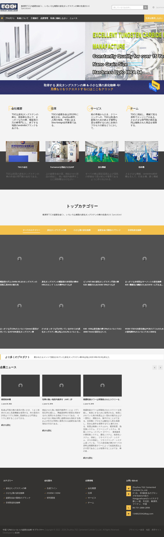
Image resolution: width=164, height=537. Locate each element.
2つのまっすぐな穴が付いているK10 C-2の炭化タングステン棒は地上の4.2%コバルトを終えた (61, 330)
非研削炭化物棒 (11, 502)
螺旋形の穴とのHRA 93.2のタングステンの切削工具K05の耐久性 (18, 283)
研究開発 (49, 497)
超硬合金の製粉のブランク (16, 497)
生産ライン (50, 488)
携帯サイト (156, 529)
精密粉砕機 (6, 399)
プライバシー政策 (136, 529)
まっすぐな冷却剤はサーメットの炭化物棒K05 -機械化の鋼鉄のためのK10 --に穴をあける (144, 283)
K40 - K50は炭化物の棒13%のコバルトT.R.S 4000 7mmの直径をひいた (102, 330)
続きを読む (6, 425)
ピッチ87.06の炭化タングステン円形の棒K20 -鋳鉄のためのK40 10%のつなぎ (101, 283)
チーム (89, 502)
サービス (90, 497)
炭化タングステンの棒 (14, 488)
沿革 (88, 493)
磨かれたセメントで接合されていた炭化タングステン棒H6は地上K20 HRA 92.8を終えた (72, 357)
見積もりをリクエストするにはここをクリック (82, 88)
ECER (17, 532)
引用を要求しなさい (154, 18)
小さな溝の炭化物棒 (13, 493)
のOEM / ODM (52, 493)
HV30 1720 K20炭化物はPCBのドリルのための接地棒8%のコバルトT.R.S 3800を (144, 330)
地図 (148, 529)
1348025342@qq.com (141, 513)
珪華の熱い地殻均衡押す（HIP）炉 (57, 399)
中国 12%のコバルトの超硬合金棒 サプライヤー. (24, 529)
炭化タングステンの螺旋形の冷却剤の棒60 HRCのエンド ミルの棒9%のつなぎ (60, 283)
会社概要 (90, 488)
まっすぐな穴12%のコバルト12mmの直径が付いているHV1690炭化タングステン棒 (19, 330)
